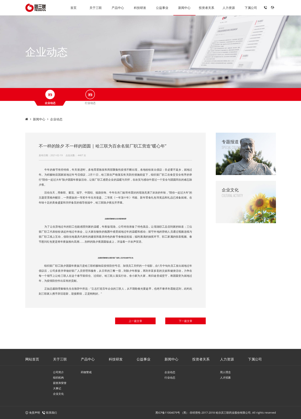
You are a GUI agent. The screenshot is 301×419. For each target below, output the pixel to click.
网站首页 (32, 359)
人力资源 (229, 8)
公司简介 (58, 372)
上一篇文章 (135, 321)
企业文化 (58, 394)
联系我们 (51, 412)
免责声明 (32, 412)
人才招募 (225, 377)
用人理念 (225, 372)
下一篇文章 (185, 321)
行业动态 (169, 377)
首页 (73, 8)
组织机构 (58, 377)
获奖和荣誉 (60, 383)
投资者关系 (206, 8)
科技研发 (140, 8)
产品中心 (118, 8)
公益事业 (162, 8)
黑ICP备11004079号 (167, 412)
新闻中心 (184, 8)
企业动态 (56, 119)
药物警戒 (86, 372)
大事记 (57, 388)
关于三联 (95, 8)
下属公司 (251, 8)
